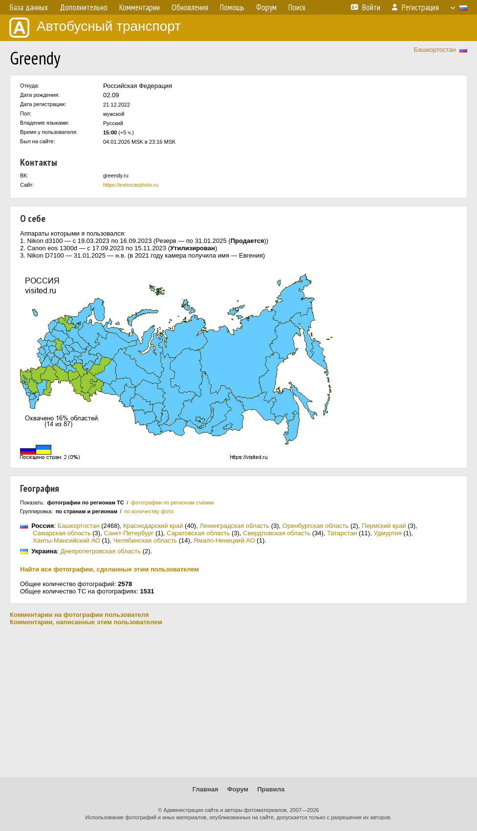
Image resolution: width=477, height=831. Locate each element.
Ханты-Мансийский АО (66, 540)
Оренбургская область (315, 525)
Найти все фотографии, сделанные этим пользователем (109, 569)
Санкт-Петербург (128, 533)
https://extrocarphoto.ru (130, 185)
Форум (237, 789)
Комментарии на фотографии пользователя (79, 614)
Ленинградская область (234, 525)
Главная (205, 789)
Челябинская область (145, 540)
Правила (270, 789)
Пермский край (384, 525)
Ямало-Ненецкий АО (224, 540)
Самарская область (62, 533)
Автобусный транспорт (95, 28)
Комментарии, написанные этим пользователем (86, 622)
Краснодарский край (153, 525)
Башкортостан (435, 49)
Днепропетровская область (101, 551)
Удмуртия (387, 533)
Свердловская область (276, 533)
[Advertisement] (238, 701)
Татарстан (342, 533)
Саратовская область (198, 533)
